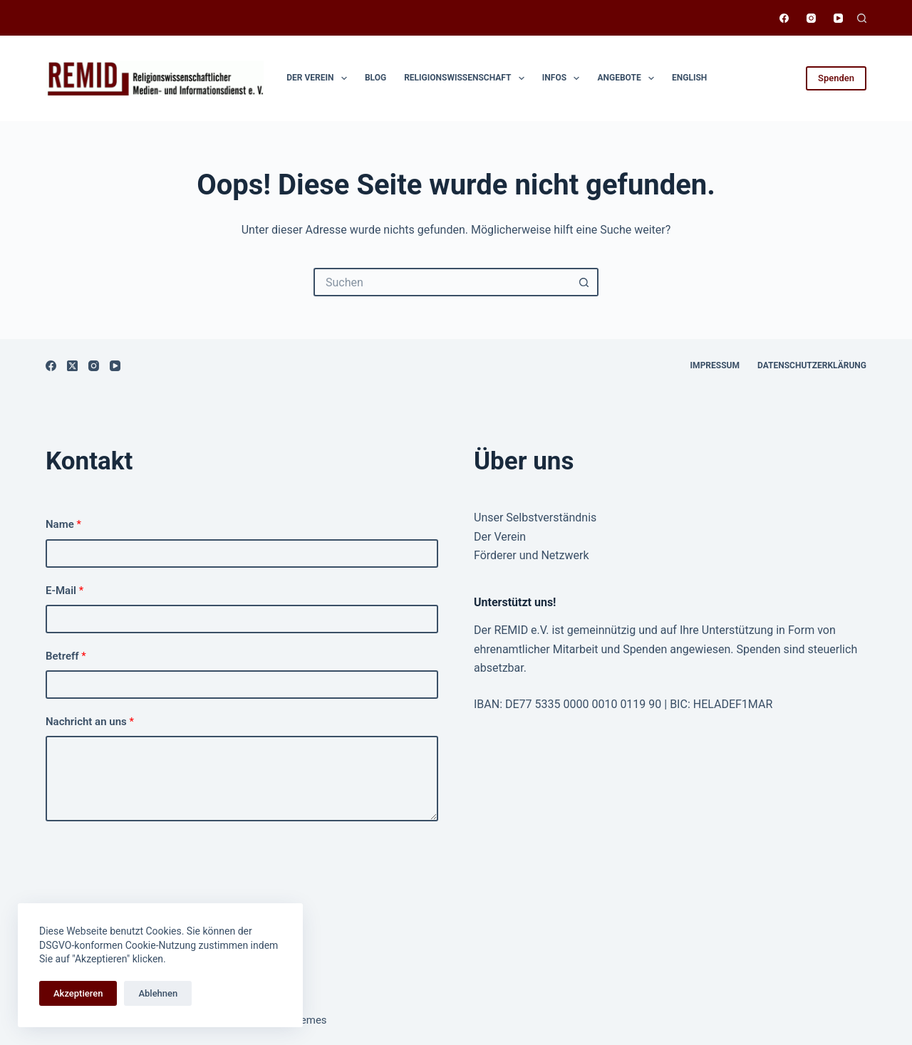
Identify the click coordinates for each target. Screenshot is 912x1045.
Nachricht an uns (90, 721)
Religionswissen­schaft (467, 78)
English (689, 78)
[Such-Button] (584, 282)
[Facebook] (784, 18)
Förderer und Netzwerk (531, 555)
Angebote (628, 78)
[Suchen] (861, 18)
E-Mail (64, 590)
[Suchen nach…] (442, 282)
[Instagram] (811, 18)
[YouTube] (838, 18)
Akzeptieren (78, 993)
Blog (375, 78)
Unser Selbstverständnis (535, 517)
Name (63, 524)
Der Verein (319, 78)
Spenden (836, 78)
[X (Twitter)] (72, 365)
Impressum (715, 365)
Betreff (66, 656)
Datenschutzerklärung (811, 365)
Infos (564, 78)
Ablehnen (157, 993)
